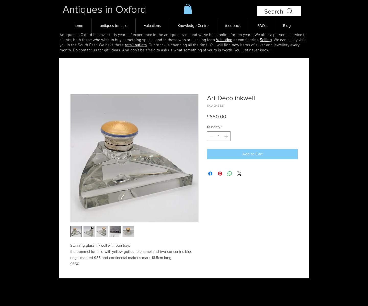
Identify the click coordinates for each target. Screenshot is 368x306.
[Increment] (226, 136)
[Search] (279, 11)
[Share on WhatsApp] (230, 174)
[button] (187, 9)
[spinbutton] (218, 136)
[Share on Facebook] (210, 174)
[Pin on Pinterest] (220, 174)
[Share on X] (239, 174)
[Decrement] (211, 136)
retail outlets (136, 45)
